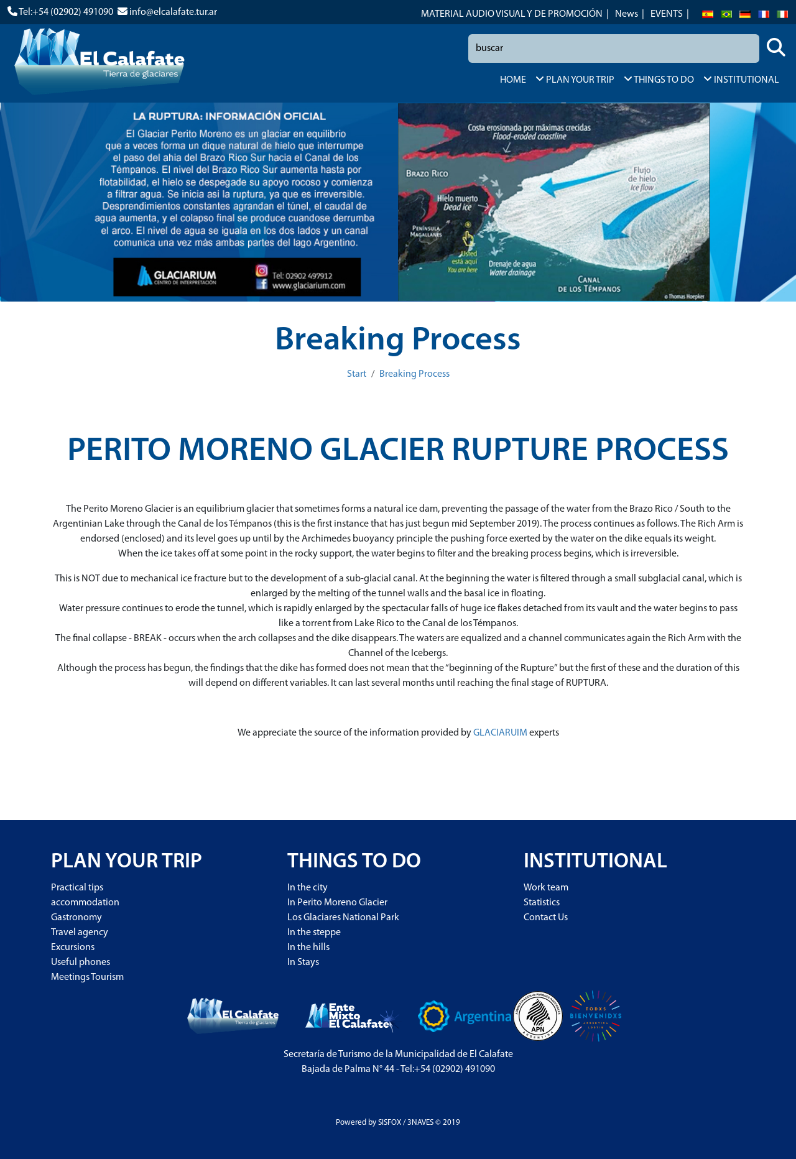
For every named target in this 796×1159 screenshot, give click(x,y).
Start (356, 374)
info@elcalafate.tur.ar (173, 12)
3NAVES (420, 1123)
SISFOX (389, 1123)
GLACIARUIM (500, 733)
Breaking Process (414, 374)
